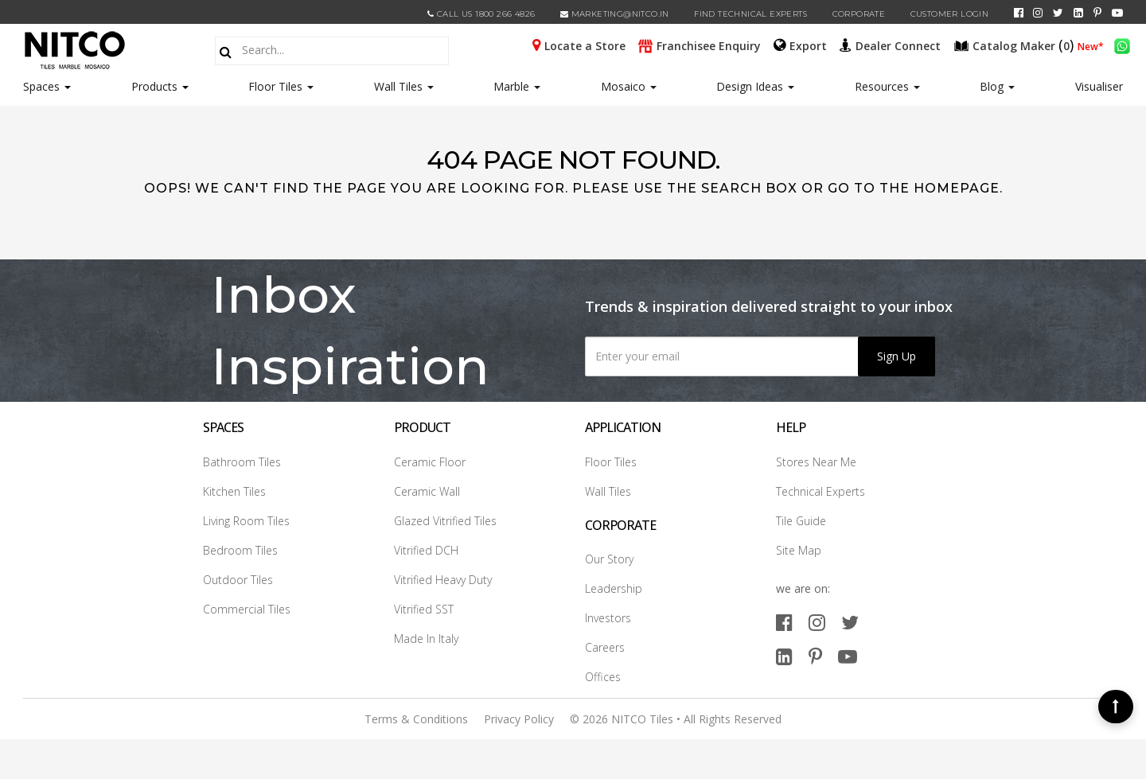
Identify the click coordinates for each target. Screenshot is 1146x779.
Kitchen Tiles (234, 491)
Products (154, 86)
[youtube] (1117, 13)
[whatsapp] (1122, 44)
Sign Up (896, 356)
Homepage (957, 188)
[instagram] (1038, 13)
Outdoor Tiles (238, 579)
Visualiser (1099, 86)
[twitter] (1058, 13)
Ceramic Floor (430, 461)
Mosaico (629, 86)
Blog (997, 86)
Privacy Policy (519, 718)
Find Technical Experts (750, 14)
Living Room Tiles (246, 520)
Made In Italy (426, 638)
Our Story (609, 559)
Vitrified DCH (426, 550)
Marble (516, 86)
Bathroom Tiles (242, 461)
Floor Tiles (281, 86)
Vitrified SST (424, 609)
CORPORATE (859, 14)
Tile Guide (801, 520)
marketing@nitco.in (614, 14)
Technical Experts (820, 491)
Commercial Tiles (246, 609)
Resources (887, 86)
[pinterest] (1097, 13)
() (1015, 44)
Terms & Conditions (416, 718)
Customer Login (949, 14)
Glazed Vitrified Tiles (445, 520)
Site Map (798, 550)
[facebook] (1018, 13)
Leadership (613, 588)
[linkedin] (1078, 13)
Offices (603, 676)
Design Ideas (755, 86)
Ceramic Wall (427, 491)
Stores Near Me (816, 461)
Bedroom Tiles (240, 550)
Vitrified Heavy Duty (443, 579)
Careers (605, 647)
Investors (608, 617)
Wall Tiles (404, 86)
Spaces (41, 86)
